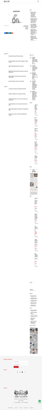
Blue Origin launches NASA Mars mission (16, 56)
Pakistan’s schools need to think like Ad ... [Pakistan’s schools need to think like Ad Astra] (36, 201)
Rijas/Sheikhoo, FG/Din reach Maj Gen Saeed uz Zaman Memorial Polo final (34, 32)
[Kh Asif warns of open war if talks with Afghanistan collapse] (6, 115)
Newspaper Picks (25, 26)
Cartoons (26, 28)
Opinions (26, 27)
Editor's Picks (26, 25)
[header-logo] (7, 1)
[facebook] (33, 63)
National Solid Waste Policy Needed (36, 107)
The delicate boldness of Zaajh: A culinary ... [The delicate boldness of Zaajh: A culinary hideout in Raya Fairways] (36, 256)
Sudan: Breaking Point (36, 156)
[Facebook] (5, 33)
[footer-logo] (21, 394)
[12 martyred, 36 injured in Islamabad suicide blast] (6, 90)
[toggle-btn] (38, 1)
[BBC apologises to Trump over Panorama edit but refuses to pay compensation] (6, 78)
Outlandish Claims (34, 298)
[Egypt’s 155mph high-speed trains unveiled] (6, 68)
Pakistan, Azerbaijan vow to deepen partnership (17, 93)
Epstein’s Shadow (34, 302)
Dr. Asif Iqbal (36, 111)
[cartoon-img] (34, 286)
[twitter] (7, 33)
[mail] (12, 33)
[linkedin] (8, 33)
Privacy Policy (26, 407)
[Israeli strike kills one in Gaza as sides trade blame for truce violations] (6, 105)
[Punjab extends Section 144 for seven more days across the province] (6, 100)
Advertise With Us (10, 407)
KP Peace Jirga (33, 305)
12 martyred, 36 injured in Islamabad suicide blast (17, 88)
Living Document (34, 300)
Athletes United (33, 295)
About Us (20, 407)
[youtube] (22, 372)
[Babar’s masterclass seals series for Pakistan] (6, 83)
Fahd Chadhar (36, 149)
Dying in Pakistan (34, 310)
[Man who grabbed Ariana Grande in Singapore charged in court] (6, 63)
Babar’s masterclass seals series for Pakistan (16, 81)
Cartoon (31, 289)
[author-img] (32, 106)
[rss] (25, 372)
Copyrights (31, 407)
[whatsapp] (10, 33)
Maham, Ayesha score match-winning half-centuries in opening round (33, 14)
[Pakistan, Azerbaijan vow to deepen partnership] (6, 95)
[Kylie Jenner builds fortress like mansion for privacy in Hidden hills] (6, 73)
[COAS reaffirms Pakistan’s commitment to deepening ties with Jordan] (6, 110)
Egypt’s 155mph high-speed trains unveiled (16, 66)
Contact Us (16, 407)
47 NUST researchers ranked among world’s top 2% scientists (34, 67)
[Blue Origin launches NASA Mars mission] (6, 58)
